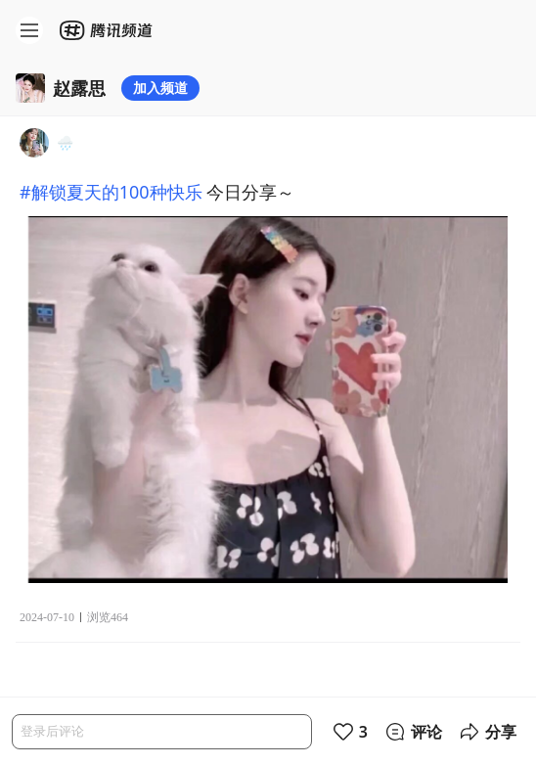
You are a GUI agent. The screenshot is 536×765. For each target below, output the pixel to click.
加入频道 (160, 87)
